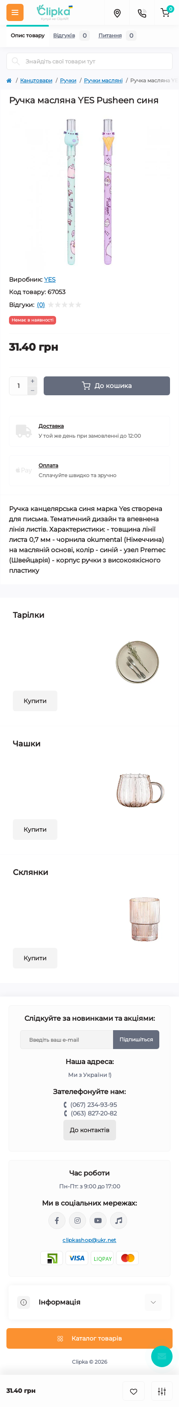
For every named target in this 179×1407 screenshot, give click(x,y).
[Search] (15, 61)
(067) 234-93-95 (93, 1105)
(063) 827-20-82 (94, 1113)
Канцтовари (36, 80)
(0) (41, 305)
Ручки (68, 80)
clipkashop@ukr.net (89, 1240)
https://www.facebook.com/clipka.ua (57, 1220)
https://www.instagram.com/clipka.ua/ (78, 1220)
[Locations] (116, 12)
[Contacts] (141, 12)
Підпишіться (136, 1039)
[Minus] (32, 391)
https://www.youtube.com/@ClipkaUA (98, 1220)
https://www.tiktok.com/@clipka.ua (118, 1220)
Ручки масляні (103, 80)
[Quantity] (18, 385)
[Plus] (32, 381)
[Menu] (15, 12)
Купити (35, 701)
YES (50, 279)
